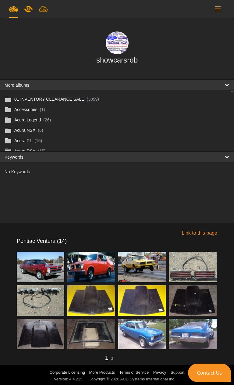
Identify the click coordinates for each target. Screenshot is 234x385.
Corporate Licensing (68, 372)
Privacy (159, 372)
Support (178, 372)
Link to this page (199, 233)
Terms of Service (134, 372)
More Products (102, 372)
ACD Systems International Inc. (148, 379)
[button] (209, 373)
